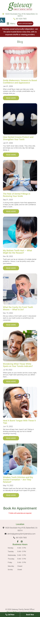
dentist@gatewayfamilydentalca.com (20, 534)
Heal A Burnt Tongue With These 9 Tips (19, 421)
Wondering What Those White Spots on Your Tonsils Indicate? (18, 364)
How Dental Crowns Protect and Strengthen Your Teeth (18, 138)
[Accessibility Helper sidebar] (2, 20)
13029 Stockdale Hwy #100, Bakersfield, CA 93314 (20, 15)
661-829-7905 (20, 19)
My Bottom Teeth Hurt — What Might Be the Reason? (17, 251)
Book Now (30, 614)
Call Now (10, 614)
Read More (11, 98)
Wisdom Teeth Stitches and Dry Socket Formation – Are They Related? (18, 479)
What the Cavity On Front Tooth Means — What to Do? (18, 308)
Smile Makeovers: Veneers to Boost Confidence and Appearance (20, 81)
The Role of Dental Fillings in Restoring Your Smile (16, 194)
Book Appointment (25, 24)
